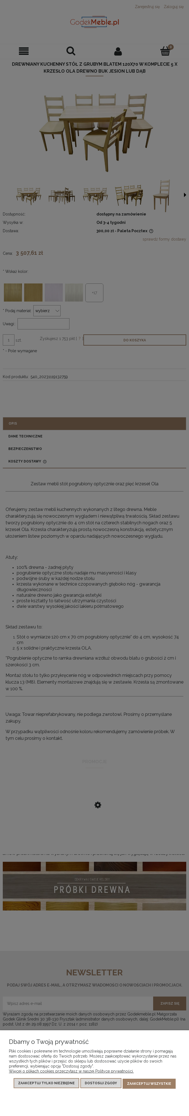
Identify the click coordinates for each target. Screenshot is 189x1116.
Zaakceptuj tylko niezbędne (46, 1084)
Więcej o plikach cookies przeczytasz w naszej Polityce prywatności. (71, 1072)
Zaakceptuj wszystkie (149, 1084)
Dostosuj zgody (101, 1084)
